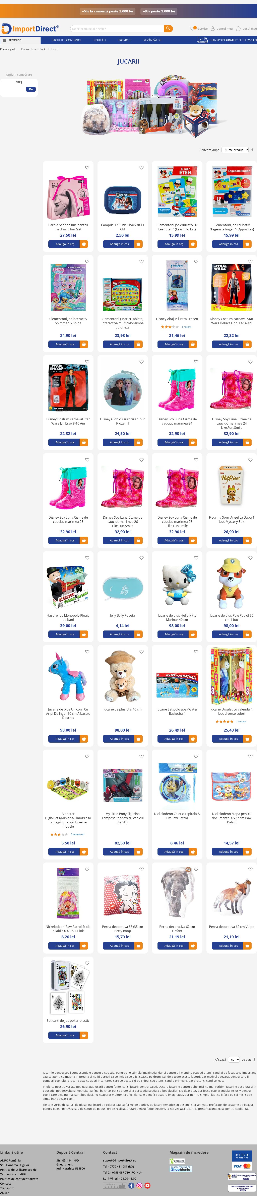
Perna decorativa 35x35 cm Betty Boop (122, 928)
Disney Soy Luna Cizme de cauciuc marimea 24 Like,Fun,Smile (231, 423)
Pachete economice (66, 40)
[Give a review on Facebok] (114, 1186)
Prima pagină (7, 49)
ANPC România (10, 1160)
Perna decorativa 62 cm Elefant (177, 928)
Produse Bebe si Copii (33, 49)
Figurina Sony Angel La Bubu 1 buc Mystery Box (231, 519)
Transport (7, 1188)
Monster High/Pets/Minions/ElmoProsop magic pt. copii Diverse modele (68, 820)
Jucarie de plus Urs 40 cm (123, 709)
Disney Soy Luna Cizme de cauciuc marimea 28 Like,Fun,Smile (177, 521)
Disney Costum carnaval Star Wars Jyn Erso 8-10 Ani (68, 421)
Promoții (124, 40)
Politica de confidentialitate (19, 1179)
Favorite (200, 28)
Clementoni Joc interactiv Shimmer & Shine (68, 321)
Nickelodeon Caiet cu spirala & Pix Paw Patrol (177, 816)
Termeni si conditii (13, 1174)
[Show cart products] (250, 28)
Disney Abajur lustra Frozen (177, 319)
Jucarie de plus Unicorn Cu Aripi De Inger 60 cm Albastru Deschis (68, 713)
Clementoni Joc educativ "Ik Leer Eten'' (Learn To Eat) (177, 227)
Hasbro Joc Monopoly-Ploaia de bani (68, 617)
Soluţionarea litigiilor (14, 1165)
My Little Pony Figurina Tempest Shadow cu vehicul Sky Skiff (123, 818)
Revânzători (152, 40)
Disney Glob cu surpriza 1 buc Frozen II (122, 421)
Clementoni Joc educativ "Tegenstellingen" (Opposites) (231, 227)
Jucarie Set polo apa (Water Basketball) (177, 711)
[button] (85, 167)
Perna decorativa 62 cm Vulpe (231, 926)
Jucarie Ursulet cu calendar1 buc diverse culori (231, 711)
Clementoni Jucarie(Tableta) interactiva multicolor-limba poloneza (123, 323)
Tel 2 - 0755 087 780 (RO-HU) (122, 1172)
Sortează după (209, 150)
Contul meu (225, 28)
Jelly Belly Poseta (122, 615)
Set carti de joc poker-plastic (68, 1020)
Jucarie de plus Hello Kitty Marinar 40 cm (177, 617)
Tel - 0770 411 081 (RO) (118, 1166)
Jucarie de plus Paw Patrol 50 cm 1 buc (231, 617)
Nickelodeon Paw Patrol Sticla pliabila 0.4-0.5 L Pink (68, 928)
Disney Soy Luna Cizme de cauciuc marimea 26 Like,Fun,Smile (122, 521)
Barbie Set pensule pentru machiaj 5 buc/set (68, 227)
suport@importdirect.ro (119, 1160)
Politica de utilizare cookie (18, 1170)
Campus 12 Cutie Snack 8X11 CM (122, 227)
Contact (5, 1183)
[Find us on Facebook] (130, 1186)
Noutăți (99, 40)
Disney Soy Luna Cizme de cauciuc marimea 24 (177, 421)
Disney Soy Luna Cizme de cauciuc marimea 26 (68, 519)
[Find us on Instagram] (139, 1186)
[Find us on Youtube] (147, 1186)
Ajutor (4, 1193)
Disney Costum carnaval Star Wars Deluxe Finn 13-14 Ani (231, 321)
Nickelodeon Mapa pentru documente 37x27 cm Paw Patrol (231, 818)
